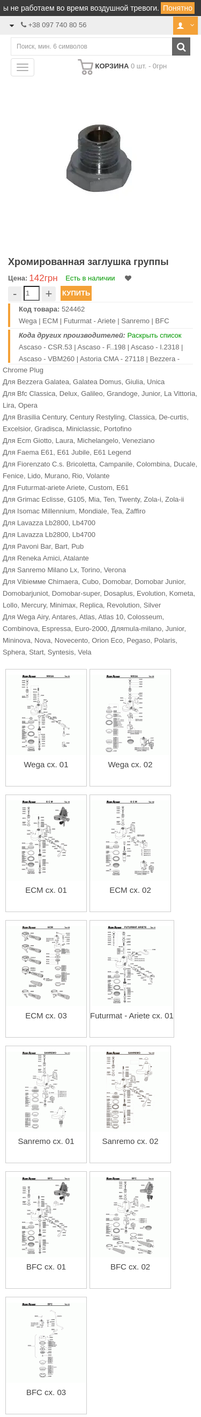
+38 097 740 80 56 (57, 25)
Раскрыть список (155, 335)
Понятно (177, 8)
